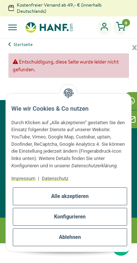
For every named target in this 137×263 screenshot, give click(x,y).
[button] (104, 27)
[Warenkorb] (121, 27)
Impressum (23, 178)
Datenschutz (55, 178)
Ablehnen (70, 237)
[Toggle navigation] (12, 27)
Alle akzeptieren (70, 196)
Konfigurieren (70, 217)
